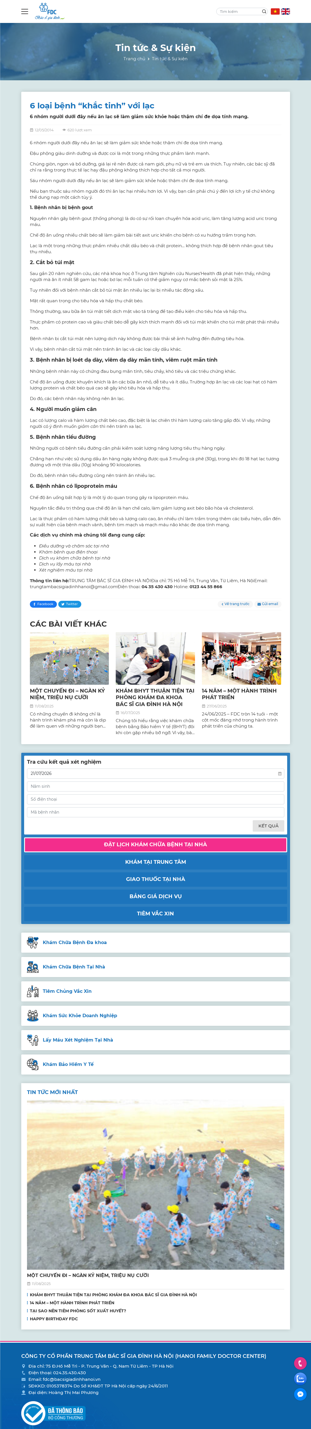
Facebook (45, 604)
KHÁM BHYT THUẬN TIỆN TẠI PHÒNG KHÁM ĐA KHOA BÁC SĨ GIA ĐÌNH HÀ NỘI (155, 697)
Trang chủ (134, 58)
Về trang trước (237, 604)
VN (275, 11)
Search (264, 11)
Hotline (300, 1363)
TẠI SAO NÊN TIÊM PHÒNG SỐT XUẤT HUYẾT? (78, 1310)
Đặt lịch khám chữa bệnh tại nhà (155, 844)
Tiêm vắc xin (155, 914)
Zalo (300, 1379)
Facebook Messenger (300, 1394)
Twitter (72, 604)
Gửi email (270, 604)
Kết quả (268, 825)
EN (285, 11)
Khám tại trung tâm (155, 862)
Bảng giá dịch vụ (156, 896)
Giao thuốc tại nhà (155, 879)
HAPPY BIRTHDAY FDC (54, 1318)
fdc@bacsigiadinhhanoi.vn (72, 1379)
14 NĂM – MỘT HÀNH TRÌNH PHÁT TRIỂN (72, 1302)
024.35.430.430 (69, 1372)
